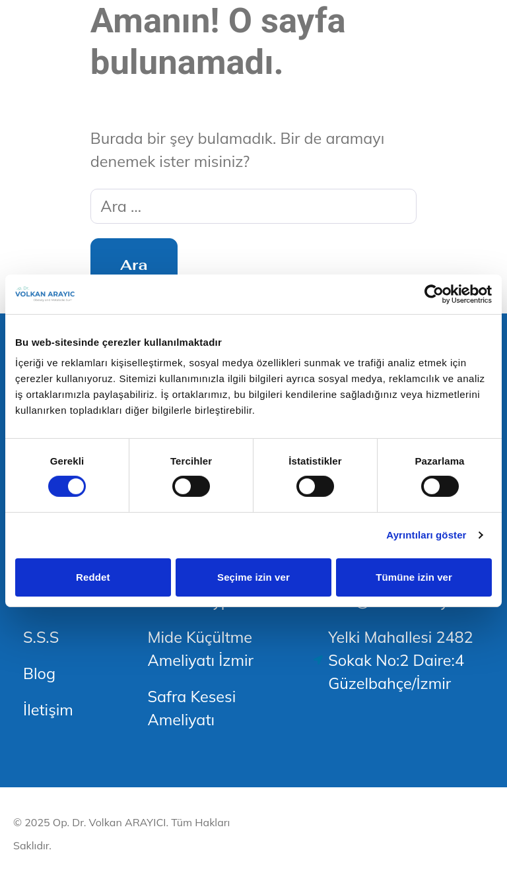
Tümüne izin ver (414, 577)
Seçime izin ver (253, 577)
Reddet (93, 577)
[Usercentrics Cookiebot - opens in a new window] (434, 294)
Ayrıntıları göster (426, 534)
